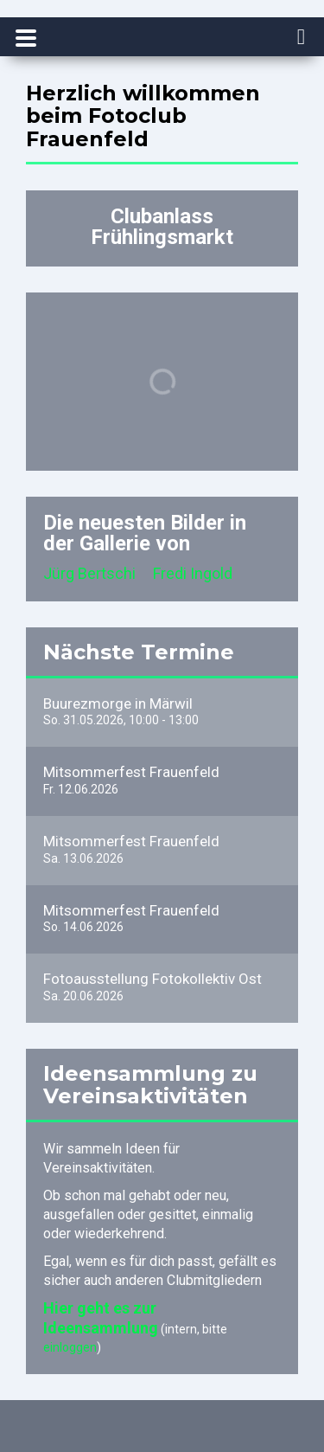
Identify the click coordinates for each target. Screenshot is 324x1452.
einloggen (70, 1347)
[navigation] (302, 38)
